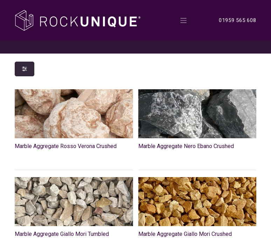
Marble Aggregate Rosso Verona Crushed (66, 146)
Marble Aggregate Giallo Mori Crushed (185, 234)
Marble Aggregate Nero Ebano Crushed (186, 146)
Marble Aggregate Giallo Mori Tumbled (62, 234)
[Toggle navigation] (183, 20)
